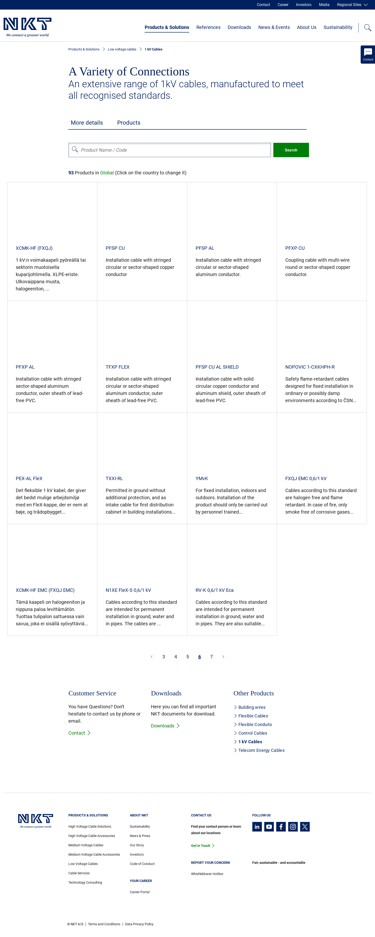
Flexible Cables (251, 715)
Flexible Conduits (253, 724)
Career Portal (139, 892)
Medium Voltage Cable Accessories (94, 854)
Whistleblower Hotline (207, 874)
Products (128, 122)
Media (324, 4)
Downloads (239, 27)
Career (283, 4)
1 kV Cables (248, 741)
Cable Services (79, 873)
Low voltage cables (122, 49)
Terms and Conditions (104, 924)
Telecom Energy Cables (259, 750)
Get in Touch (200, 846)
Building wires (250, 707)
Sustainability (338, 27)
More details (87, 122)
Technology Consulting (85, 882)
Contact (263, 4)
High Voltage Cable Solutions (89, 826)
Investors (303, 4)
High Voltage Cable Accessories (91, 836)
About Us (306, 27)
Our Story (137, 845)
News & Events (274, 27)
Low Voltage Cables (83, 864)
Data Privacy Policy (139, 924)
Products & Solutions (167, 27)
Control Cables (250, 733)
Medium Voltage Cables (85, 845)
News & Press (140, 836)
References (208, 27)
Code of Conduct (142, 864)
